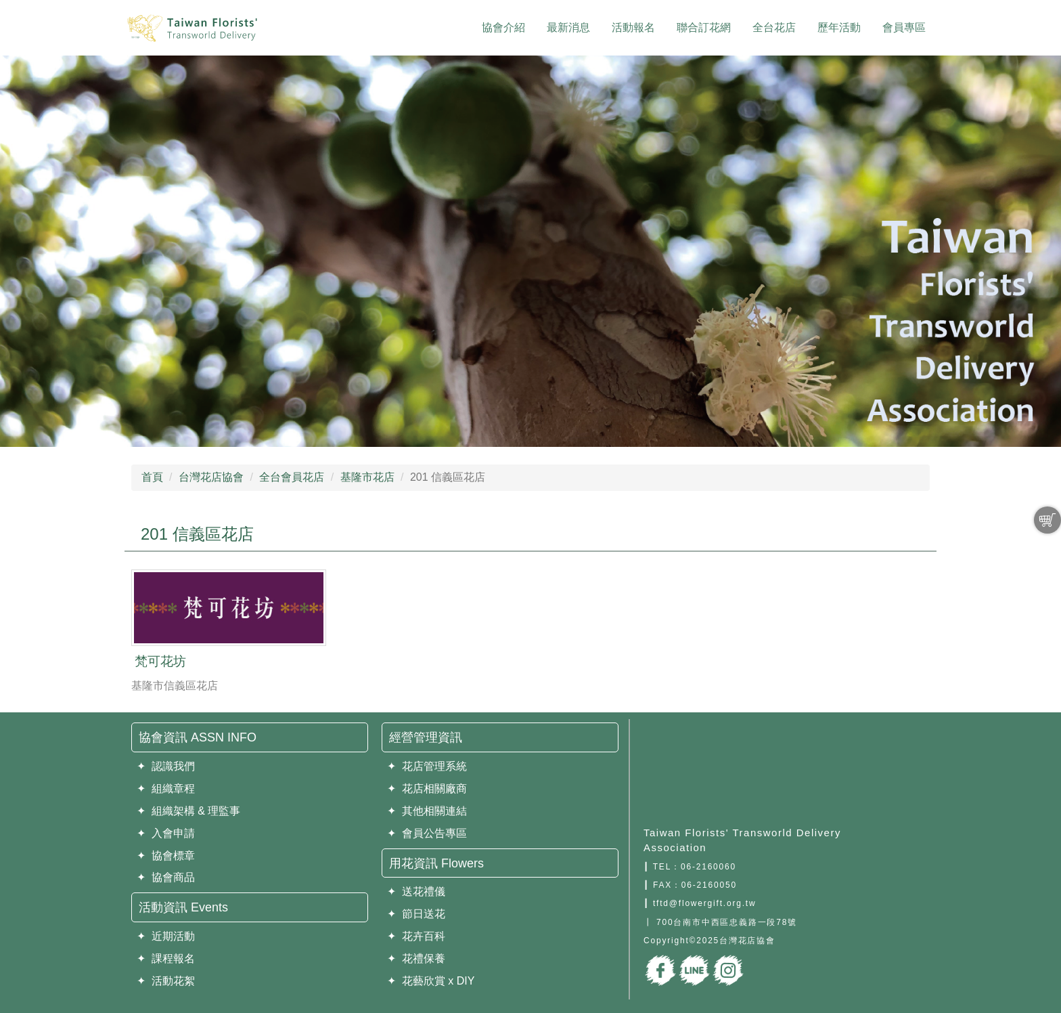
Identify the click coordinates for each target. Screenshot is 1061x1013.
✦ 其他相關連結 (427, 811)
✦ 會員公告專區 (427, 833)
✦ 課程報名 (166, 958)
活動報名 (633, 27)
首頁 (152, 477)
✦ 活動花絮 (166, 981)
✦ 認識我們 (166, 766)
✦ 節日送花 (416, 914)
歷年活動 (839, 27)
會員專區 (904, 27)
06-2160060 (708, 866)
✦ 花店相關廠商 (427, 788)
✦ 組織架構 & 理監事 (188, 811)
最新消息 (568, 27)
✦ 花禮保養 (416, 958)
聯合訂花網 (704, 27)
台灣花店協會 (211, 477)
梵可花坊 (160, 661)
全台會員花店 (291, 477)
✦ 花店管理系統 (427, 766)
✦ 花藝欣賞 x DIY (430, 981)
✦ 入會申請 (166, 833)
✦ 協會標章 (166, 855)
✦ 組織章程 (166, 788)
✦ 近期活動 (166, 936)
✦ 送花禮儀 (416, 891)
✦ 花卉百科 (416, 936)
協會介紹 (503, 27)
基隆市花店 (367, 477)
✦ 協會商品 (166, 877)
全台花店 (774, 27)
